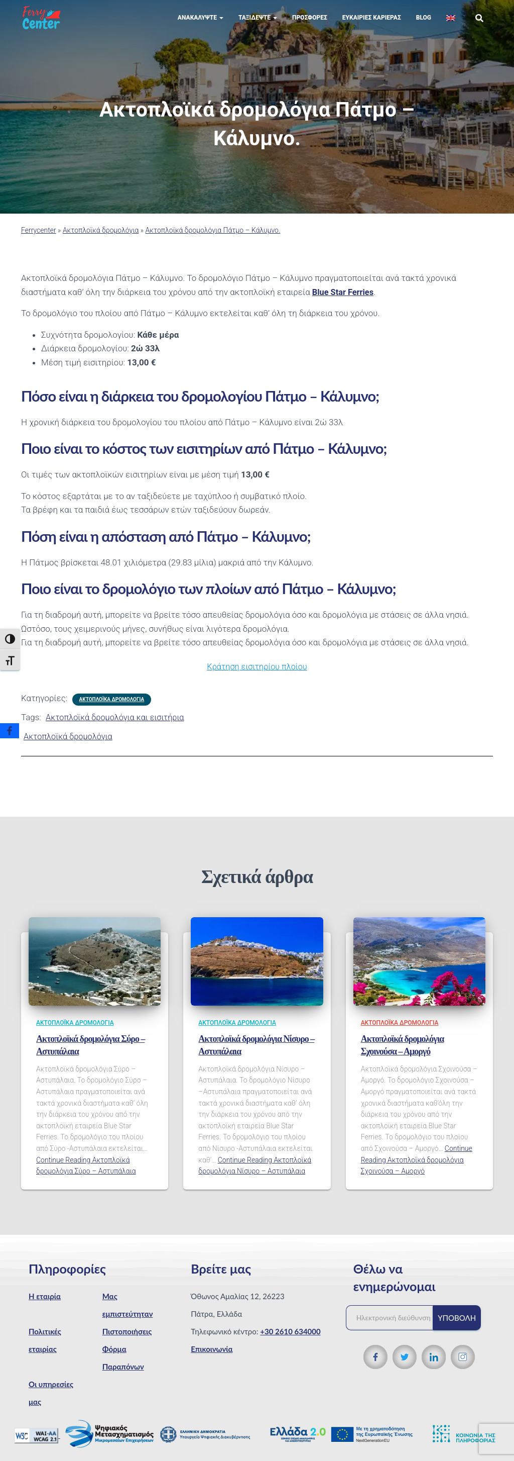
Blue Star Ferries (344, 300)
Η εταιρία (45, 1303)
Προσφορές (309, 25)
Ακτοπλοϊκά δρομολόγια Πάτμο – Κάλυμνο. (213, 238)
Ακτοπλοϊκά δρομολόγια (101, 238)
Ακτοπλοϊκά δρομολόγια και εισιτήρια (118, 725)
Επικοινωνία (211, 1356)
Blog (423, 25)
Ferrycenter (38, 238)
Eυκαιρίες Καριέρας (371, 25)
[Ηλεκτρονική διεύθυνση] (394, 1325)
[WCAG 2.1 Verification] (37, 1442)
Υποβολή (457, 1325)
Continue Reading (416, 1167)
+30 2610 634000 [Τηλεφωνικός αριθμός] (290, 1338)
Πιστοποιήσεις (127, 1338)
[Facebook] (9, 730)
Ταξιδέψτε (257, 25)
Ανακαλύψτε (200, 25)
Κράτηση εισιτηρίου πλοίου (257, 674)
